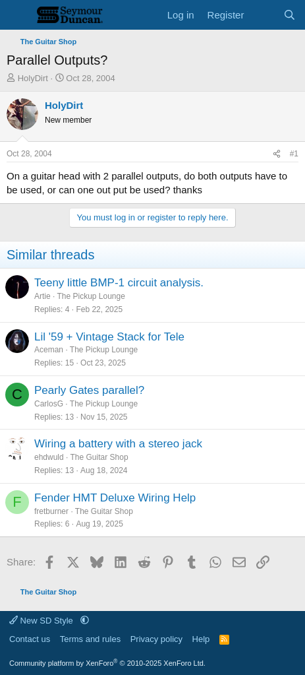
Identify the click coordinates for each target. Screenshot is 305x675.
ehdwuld (49, 457)
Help (201, 639)
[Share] (276, 154)
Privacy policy (156, 639)
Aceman (48, 349)
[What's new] (263, 15)
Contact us (29, 639)
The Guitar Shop (99, 457)
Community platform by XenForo (107, 663)
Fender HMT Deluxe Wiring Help (115, 498)
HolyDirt (33, 78)
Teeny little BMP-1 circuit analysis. (119, 282)
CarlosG (48, 403)
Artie (42, 296)
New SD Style (42, 621)
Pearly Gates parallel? (89, 390)
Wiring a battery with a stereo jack (118, 443)
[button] (85, 620)
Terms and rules (90, 639)
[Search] (289, 15)
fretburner (51, 511)
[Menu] (18, 15)
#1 (294, 153)
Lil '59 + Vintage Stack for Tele (109, 337)
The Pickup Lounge (91, 296)
